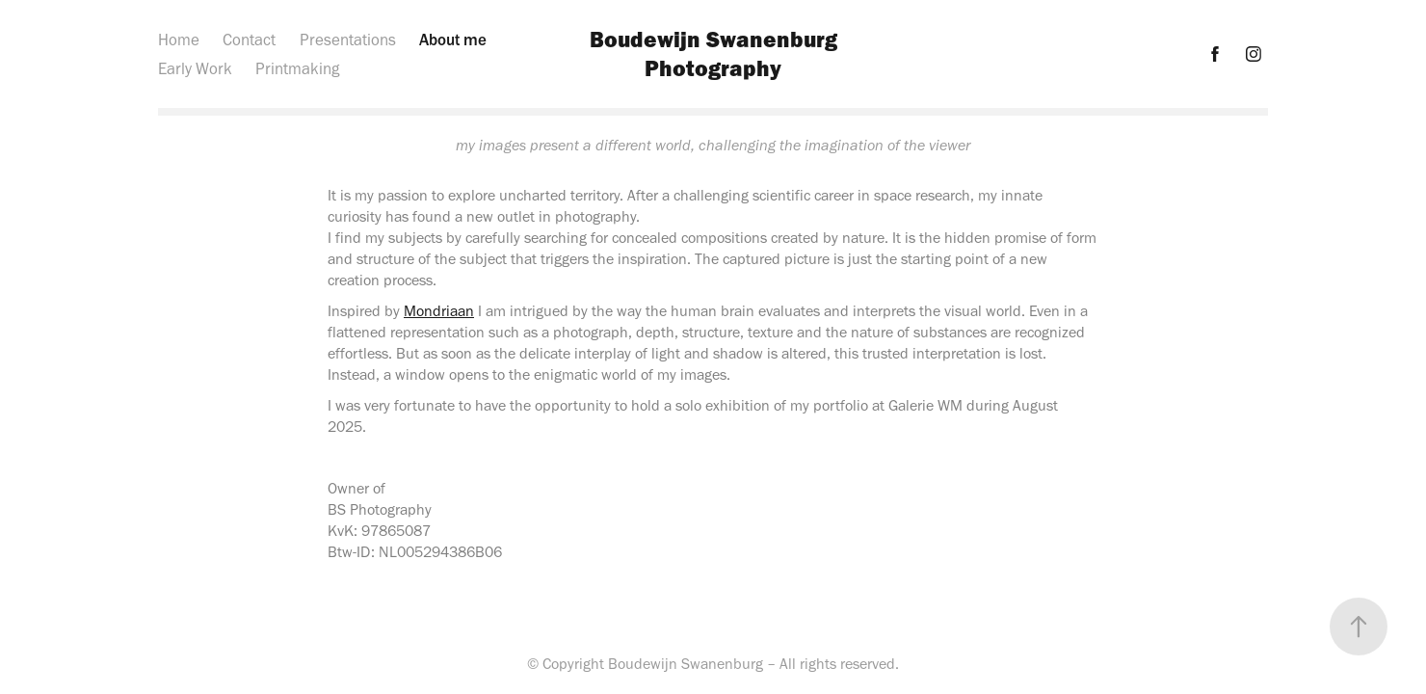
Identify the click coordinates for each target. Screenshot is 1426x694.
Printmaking (297, 68)
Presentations (348, 39)
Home (178, 39)
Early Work (195, 68)
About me (453, 39)
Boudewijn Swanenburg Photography (716, 53)
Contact (249, 39)
